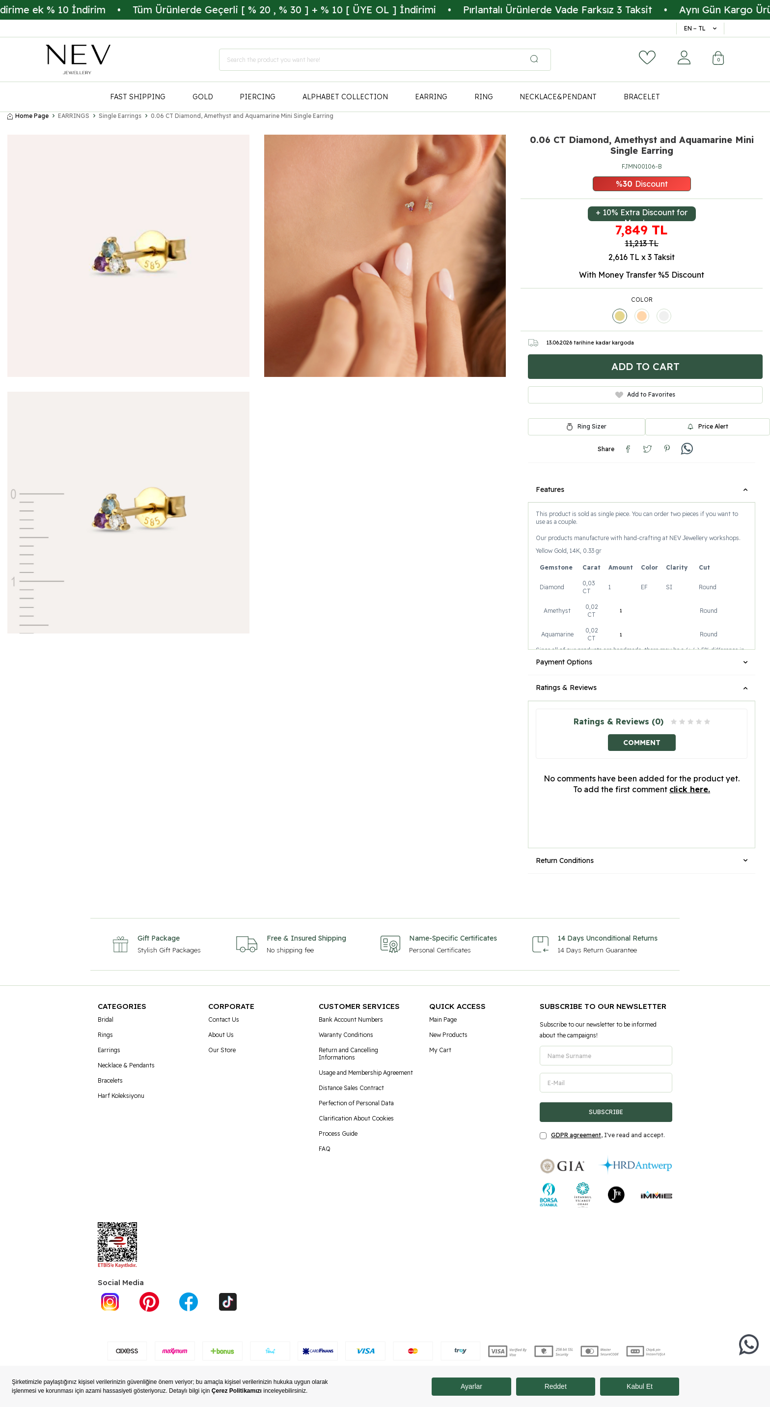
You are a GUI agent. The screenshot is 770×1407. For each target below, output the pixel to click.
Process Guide (338, 1133)
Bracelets (110, 1080)
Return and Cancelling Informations (348, 1053)
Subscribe (606, 1112)
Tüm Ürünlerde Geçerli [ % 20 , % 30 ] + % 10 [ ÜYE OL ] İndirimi (309, 9)
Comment (641, 742)
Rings (105, 1034)
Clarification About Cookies (356, 1118)
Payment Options (641, 662)
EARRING (431, 96)
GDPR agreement (576, 1135)
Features (641, 489)
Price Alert (708, 426)
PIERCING (257, 96)
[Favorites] (647, 57)
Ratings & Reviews (641, 687)
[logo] (78, 59)
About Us (221, 1034)
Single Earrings (120, 115)
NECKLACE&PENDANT (558, 96)
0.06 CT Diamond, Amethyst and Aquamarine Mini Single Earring (242, 115)
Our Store (222, 1050)
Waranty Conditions (346, 1034)
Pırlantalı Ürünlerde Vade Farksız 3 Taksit (582, 9)
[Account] (684, 57)
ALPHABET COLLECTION (345, 96)
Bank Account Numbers (351, 1019)
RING (483, 96)
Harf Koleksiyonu (121, 1095)
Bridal (105, 1019)
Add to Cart (645, 366)
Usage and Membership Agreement (366, 1072)
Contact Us (223, 1019)
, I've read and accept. (602, 1135)
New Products (448, 1034)
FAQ (324, 1148)
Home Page (28, 115)
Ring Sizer (592, 426)
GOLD (202, 96)
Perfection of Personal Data (356, 1103)
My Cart (440, 1050)
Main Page (443, 1019)
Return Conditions (641, 860)
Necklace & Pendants (126, 1065)
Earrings (109, 1050)
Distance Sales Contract (351, 1087)
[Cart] (718, 59)
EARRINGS (73, 115)
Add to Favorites (645, 394)
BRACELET (642, 96)
